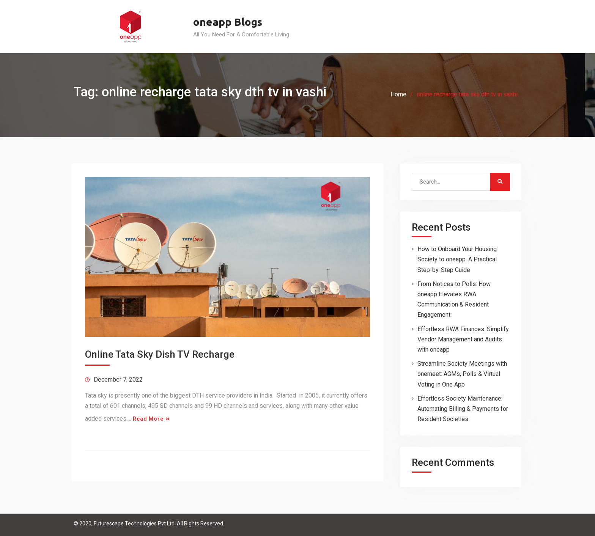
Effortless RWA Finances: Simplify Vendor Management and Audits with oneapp (463, 339)
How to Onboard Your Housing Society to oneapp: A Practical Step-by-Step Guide (457, 259)
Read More (148, 419)
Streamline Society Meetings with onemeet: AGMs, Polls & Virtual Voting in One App (462, 374)
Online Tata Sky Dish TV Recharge (160, 354)
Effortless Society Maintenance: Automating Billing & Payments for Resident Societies (462, 409)
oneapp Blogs (227, 22)
